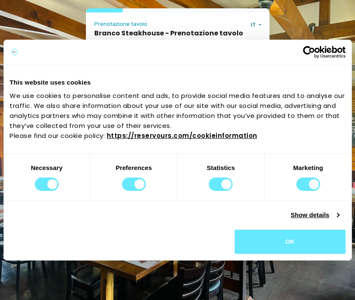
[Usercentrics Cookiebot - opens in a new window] (308, 52)
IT (254, 25)
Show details (310, 214)
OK (290, 241)
